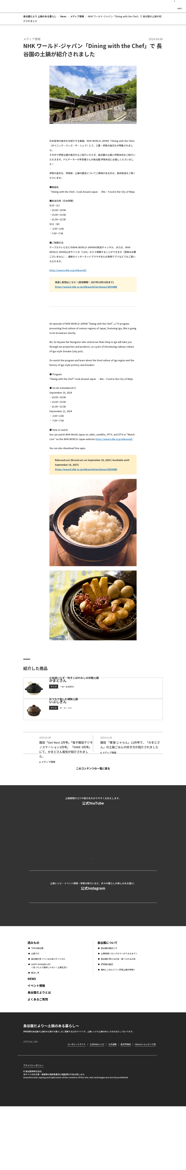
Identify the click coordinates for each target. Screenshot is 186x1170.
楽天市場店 (126, 1102)
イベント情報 (36, 1044)
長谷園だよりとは (39, 1051)
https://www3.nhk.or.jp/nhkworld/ (67, 270)
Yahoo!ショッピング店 (145, 1102)
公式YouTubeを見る (93, 889)
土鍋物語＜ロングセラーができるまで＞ (119, 1012)
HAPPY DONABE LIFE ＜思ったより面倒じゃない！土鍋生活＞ (49, 1024)
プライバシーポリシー (33, 1129)
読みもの (33, 1001)
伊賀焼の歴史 (107, 1022)
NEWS (32, 1037)
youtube (50, 1107)
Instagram (25, 1107)
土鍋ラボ (35, 1012)
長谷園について (107, 1001)
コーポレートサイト (131, 964)
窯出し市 (35, 1031)
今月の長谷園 (37, 1006)
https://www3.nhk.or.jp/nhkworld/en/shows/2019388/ (86, 287)
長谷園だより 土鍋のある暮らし (93, 6)
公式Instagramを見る (93, 934)
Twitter (42, 1108)
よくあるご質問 (38, 1058)
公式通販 (112, 1102)
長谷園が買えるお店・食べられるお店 (118, 1017)
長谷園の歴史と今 (109, 1006)
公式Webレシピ (64, 964)
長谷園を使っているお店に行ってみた (48, 1017)
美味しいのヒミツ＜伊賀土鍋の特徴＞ (118, 1028)
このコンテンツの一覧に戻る (98, 788)
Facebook (33, 1107)
